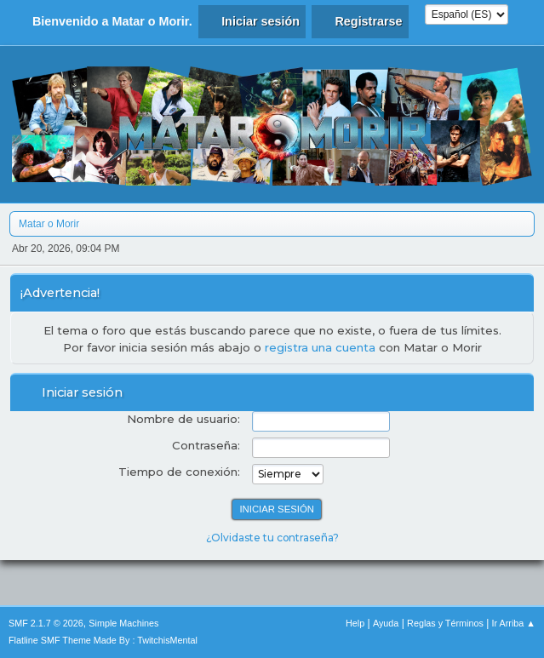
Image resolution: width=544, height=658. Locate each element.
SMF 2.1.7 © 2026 (46, 623)
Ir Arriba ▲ (513, 623)
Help (355, 623)
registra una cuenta (320, 347)
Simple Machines (123, 623)
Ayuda (385, 623)
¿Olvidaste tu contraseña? (272, 537)
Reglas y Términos (445, 623)
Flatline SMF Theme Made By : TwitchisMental (103, 640)
